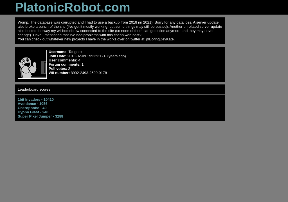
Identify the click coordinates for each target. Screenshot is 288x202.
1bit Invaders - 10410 (36, 99)
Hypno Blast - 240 (33, 112)
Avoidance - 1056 (33, 104)
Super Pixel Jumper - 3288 (40, 116)
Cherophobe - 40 (32, 108)
